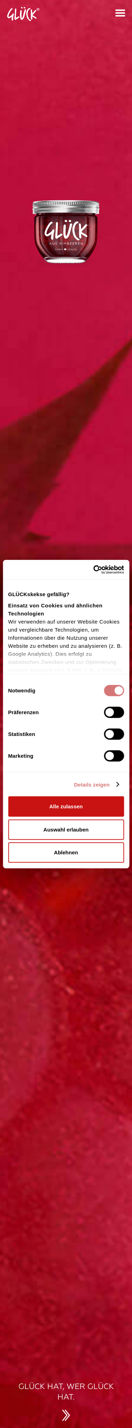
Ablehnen (66, 852)
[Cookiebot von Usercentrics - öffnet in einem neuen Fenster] (94, 569)
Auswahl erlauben (65, 829)
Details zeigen (91, 784)
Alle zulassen (66, 806)
